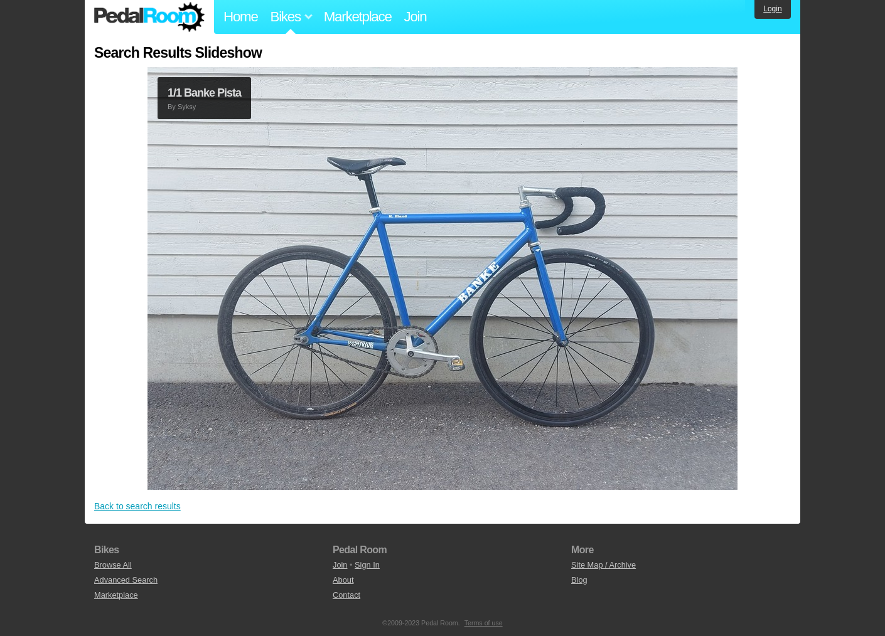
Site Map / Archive (603, 565)
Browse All (113, 565)
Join (415, 16)
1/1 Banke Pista (204, 93)
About (343, 580)
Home (240, 16)
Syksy (187, 106)
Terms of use (483, 623)
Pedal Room (149, 17)
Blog (579, 580)
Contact (346, 595)
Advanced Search (126, 580)
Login (772, 8)
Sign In (367, 565)
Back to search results (137, 506)
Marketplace (358, 16)
